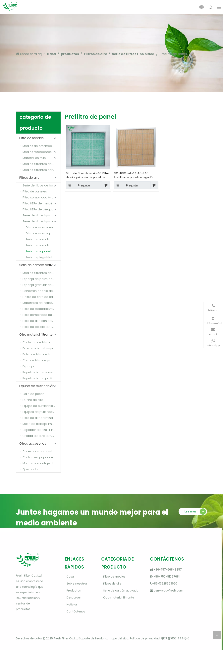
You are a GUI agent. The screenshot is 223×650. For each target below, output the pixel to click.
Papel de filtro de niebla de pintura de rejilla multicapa (42, 372)
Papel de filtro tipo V (37, 378)
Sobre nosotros (77, 584)
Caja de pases (33, 394)
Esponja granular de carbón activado (42, 285)
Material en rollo (34, 158)
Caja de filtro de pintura (40, 360)
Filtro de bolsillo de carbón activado (42, 327)
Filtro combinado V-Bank (41, 197)
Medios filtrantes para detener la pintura (42, 170)
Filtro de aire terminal (38, 418)
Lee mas (190, 511)
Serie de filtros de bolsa (40, 185)
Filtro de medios (31, 138)
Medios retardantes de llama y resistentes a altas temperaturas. (42, 152)
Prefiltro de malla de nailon (43, 239)
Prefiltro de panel (38, 251)
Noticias (72, 604)
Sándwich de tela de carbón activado (42, 291)
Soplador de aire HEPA (39, 430)
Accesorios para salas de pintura (42, 451)
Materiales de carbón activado (42, 303)
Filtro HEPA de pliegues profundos (42, 209)
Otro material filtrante (36, 334)
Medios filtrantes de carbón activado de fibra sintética (42, 273)
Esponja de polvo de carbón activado (42, 279)
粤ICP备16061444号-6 (175, 638)
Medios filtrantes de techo (42, 164)
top (217, 635)
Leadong (101, 638)
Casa (70, 577)
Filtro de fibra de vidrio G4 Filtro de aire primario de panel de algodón (87, 175)
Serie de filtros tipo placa (41, 221)
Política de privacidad (145, 638)
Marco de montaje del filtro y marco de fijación (42, 463)
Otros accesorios (32, 443)
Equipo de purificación (36, 386)
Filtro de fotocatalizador (40, 309)
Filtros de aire (29, 177)
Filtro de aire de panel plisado (43, 233)
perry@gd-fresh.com (168, 591)
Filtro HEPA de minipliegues (42, 203)
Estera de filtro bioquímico (42, 348)
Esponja (28, 366)
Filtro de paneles (35, 191)
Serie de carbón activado (39, 265)
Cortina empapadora (38, 457)
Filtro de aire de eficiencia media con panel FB (43, 227)
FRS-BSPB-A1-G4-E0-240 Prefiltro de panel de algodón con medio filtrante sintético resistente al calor (134, 175)
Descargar (74, 597)
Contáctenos (76, 611)
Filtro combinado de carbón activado (42, 315)
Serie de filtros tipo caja (40, 215)
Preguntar (78, 185)
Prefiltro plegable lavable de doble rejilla (43, 257)
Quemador (31, 469)
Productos (74, 591)
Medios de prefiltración (39, 146)
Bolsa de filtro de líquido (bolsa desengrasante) (42, 354)
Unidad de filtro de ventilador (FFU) (42, 436)
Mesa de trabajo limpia (39, 424)
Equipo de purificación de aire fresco (42, 406)
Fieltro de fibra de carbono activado (42, 297)
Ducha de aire (33, 400)
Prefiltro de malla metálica (43, 245)
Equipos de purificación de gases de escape (42, 412)
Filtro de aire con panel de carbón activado (42, 321)
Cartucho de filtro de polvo (42, 342)
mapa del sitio (118, 638)
